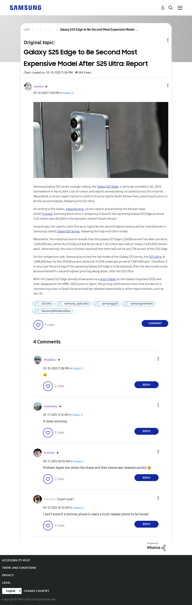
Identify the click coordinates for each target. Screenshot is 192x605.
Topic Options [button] (161, 40)
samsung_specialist (76, 303)
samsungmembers (142, 303)
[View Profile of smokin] (38, 86)
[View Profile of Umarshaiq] (50, 406)
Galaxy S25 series (68, 231)
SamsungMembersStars (56, 311)
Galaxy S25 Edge (107, 186)
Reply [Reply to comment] (147, 385)
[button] (161, 85)
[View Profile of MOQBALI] (50, 360)
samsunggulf (110, 303)
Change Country (36, 591)
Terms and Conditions (19, 568)
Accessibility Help (16, 560)
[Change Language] (12, 591)
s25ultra (46, 303)
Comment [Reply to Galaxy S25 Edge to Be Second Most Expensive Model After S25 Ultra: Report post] (155, 323)
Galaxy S (68, 93)
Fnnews (47, 214)
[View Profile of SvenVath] (50, 499)
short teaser (108, 279)
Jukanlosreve (75, 209)
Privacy (8, 575)
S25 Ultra (155, 257)
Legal (6, 582)
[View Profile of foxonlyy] (49, 452)
